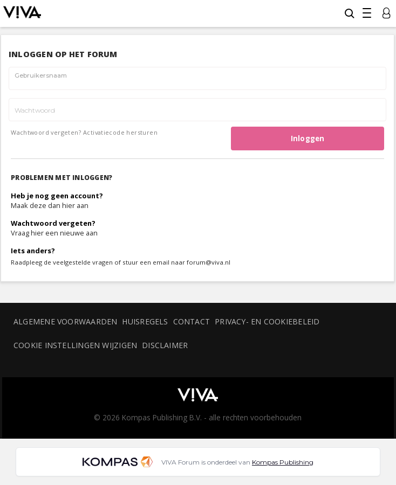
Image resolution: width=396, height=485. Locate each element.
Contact (191, 321)
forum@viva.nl (208, 262)
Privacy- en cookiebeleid (267, 321)
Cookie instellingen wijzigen (75, 345)
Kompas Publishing (282, 462)
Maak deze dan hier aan (49, 205)
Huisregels (145, 321)
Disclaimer (165, 345)
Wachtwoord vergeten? (46, 132)
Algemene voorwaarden (65, 321)
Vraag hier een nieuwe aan (54, 233)
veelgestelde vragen (83, 262)
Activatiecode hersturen (120, 132)
